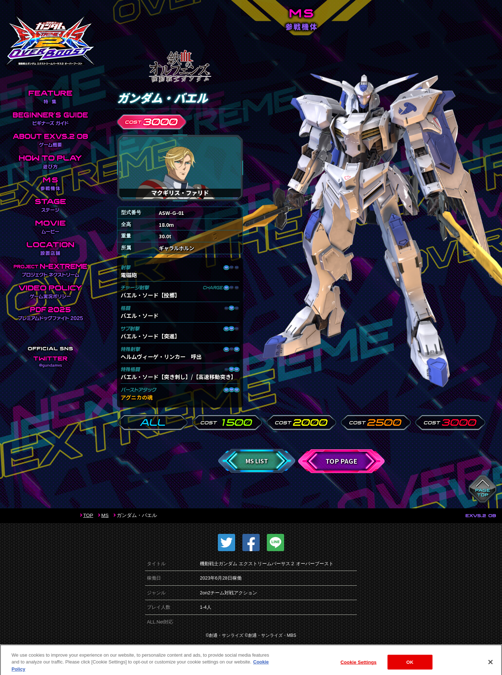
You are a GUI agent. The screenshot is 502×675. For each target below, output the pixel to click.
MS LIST (257, 460)
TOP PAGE (341, 460)
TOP (88, 515)
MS (104, 515)
